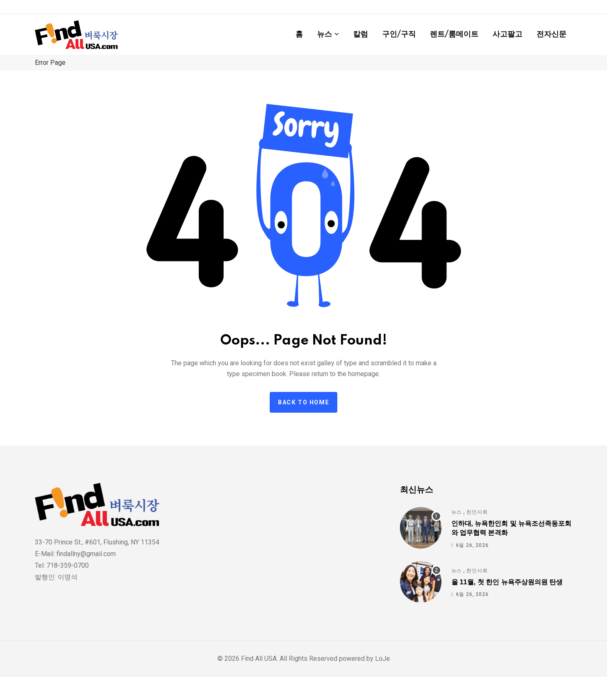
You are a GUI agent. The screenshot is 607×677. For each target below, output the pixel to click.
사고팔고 (507, 34)
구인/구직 (399, 34)
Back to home (303, 402)
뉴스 (324, 34)
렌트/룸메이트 (454, 34)
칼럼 (360, 34)
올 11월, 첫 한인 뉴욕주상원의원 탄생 (507, 582)
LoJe (381, 658)
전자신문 (551, 34)
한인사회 (477, 512)
